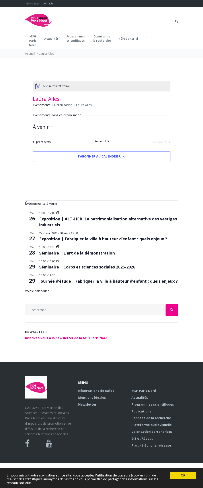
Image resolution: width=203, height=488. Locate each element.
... (147, 36)
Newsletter (87, 404)
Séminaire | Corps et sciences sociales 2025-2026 (87, 267)
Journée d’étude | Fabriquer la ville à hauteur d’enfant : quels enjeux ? (108, 281)
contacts (48, 3)
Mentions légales (92, 397)
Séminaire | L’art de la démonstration (77, 253)
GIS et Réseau (142, 438)
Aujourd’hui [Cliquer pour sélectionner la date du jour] (101, 141)
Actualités (51, 39)
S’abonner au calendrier (99, 156)
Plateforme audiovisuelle (151, 425)
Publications (141, 411)
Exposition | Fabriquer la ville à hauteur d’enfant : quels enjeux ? (103, 238)
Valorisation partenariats (151, 432)
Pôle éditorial (128, 39)
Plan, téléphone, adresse (151, 445)
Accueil (30, 53)
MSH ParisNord (32, 40)
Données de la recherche (151, 418)
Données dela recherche (102, 38)
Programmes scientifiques (75, 38)
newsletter (32, 3)
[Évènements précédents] (42, 142)
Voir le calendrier (37, 291)
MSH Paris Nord (143, 391)
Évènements (42, 105)
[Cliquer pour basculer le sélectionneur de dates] (43, 126)
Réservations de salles (96, 391)
